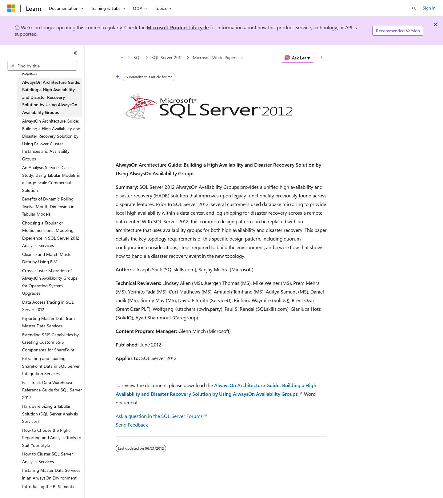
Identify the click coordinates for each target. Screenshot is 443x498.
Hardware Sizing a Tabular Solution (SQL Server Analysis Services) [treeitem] (50, 413)
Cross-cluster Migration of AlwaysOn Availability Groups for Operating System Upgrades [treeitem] (49, 282)
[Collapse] (75, 53)
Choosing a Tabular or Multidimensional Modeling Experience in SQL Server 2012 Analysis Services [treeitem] (50, 234)
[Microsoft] (11, 8)
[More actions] (322, 58)
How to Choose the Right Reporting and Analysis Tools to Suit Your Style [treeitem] (51, 437)
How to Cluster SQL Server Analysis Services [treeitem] (47, 457)
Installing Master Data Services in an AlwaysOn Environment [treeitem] (51, 474)
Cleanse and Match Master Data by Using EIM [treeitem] (47, 258)
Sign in (429, 8)
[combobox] (42, 66)
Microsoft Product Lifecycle (178, 27)
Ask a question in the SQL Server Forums (159, 416)
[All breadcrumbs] (121, 58)
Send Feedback (132, 424)
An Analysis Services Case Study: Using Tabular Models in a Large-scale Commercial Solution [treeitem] (51, 178)
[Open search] (414, 8)
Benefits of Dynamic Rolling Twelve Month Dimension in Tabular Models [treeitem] (48, 206)
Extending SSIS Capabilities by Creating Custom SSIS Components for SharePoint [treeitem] (50, 342)
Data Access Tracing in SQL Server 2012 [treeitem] (48, 306)
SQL (138, 57)
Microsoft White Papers (215, 57)
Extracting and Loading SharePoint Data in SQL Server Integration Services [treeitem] (51, 365)
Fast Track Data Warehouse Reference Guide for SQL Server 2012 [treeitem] (52, 389)
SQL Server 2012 (167, 57)
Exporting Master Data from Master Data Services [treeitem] (48, 322)
